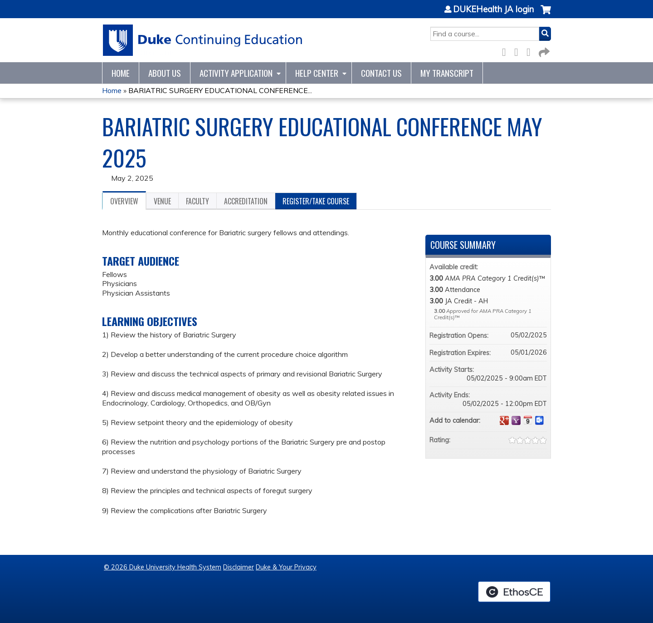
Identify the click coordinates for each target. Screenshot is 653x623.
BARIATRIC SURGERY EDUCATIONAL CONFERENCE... (220, 90)
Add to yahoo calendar (516, 420)
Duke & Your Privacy (286, 567)
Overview (124, 201)
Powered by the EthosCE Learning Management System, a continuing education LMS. (514, 592)
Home (121, 72)
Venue (162, 201)
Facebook (506, 50)
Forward (543, 50)
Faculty (197, 201)
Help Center (316, 72)
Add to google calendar (504, 420)
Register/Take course (316, 201)
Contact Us (381, 72)
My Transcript (446, 72)
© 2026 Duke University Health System (162, 567)
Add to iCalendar (527, 420)
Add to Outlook (539, 420)
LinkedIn (531, 50)
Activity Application (236, 72)
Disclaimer (238, 567)
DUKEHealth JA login (493, 9)
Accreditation (246, 201)
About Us (164, 72)
